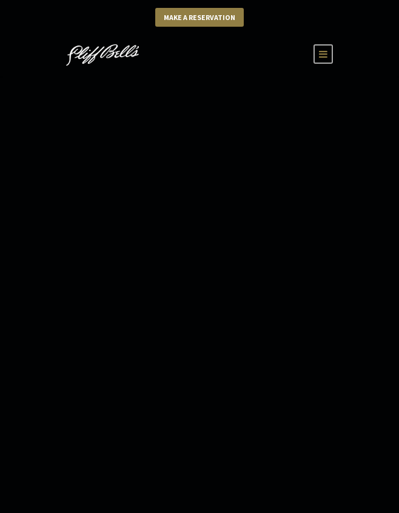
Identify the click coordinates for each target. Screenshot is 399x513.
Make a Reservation (199, 17)
